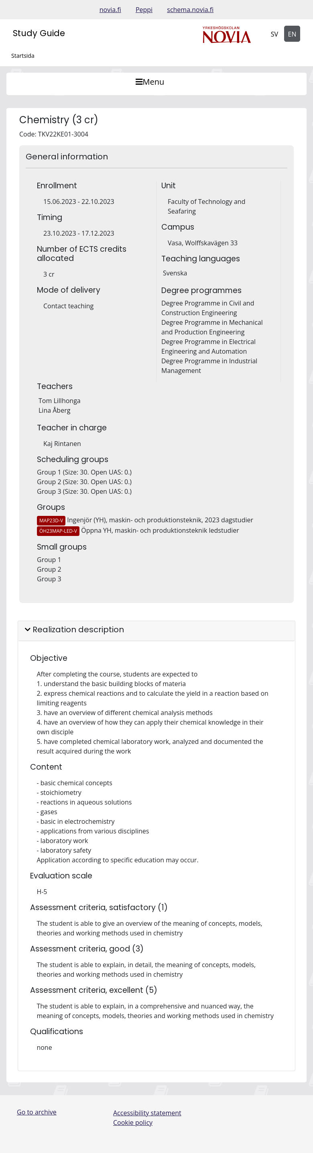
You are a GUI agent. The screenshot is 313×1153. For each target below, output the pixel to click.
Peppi (144, 9)
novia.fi (110, 9)
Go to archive (37, 1112)
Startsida (23, 55)
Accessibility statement (147, 1112)
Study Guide (39, 33)
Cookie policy (132, 1122)
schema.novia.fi (190, 9)
